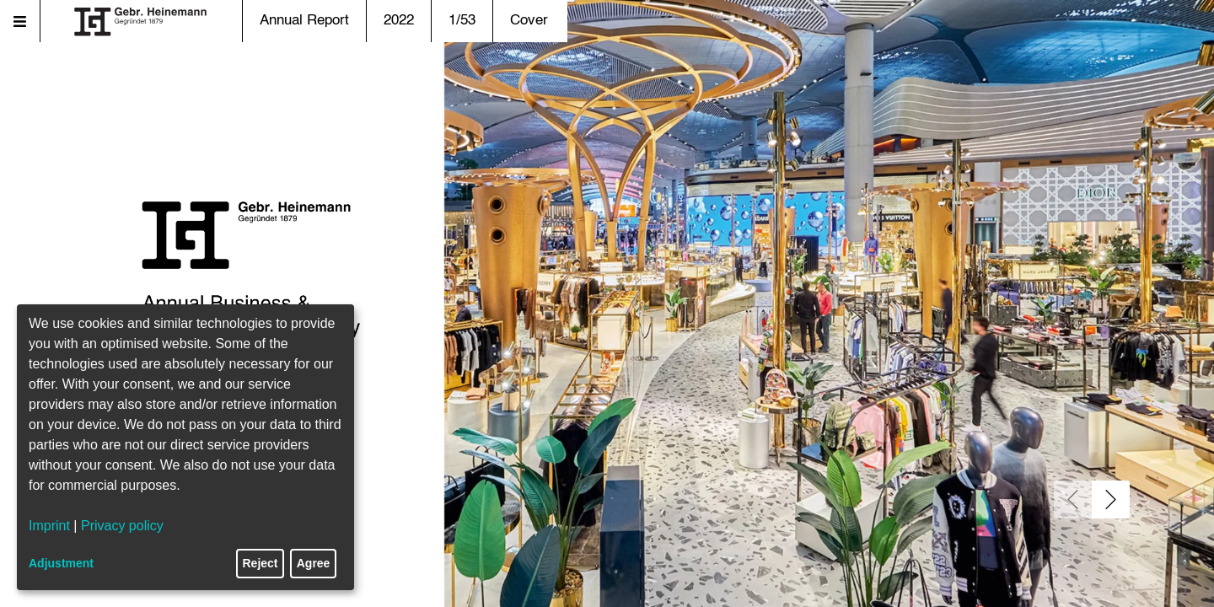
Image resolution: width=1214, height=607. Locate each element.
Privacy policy (122, 525)
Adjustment (61, 563)
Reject (260, 563)
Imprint (49, 525)
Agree (313, 563)
